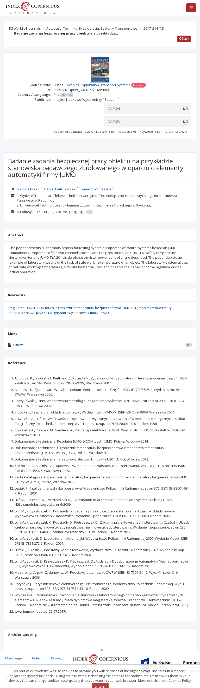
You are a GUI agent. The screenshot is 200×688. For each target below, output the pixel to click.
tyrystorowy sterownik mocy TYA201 (82, 312)
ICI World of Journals (25, 28)
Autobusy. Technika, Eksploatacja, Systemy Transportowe (91, 28)
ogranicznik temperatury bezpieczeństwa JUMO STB (96, 307)
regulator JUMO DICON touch (31, 307)
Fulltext (17, 345)
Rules (36, 658)
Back (184, 38)
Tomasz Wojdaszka (95, 189)
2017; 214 (153, 28)
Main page (13, 658)
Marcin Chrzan (28, 189)
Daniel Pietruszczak (60, 189)
